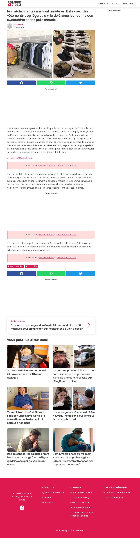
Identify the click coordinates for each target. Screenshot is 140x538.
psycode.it (47, 502)
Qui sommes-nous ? (53, 492)
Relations (128, 3)
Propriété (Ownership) (81, 507)
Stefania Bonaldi (46, 165)
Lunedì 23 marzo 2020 (66, 165)
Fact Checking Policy (81, 492)
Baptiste (20, 24)
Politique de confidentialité (117, 492)
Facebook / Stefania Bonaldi (21, 158)
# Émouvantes (15, 266)
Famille (116, 3)
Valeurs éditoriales (79, 502)
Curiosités (103, 3)
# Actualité (31, 266)
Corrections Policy (79, 497)
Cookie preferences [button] (113, 497)
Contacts (47, 497)
